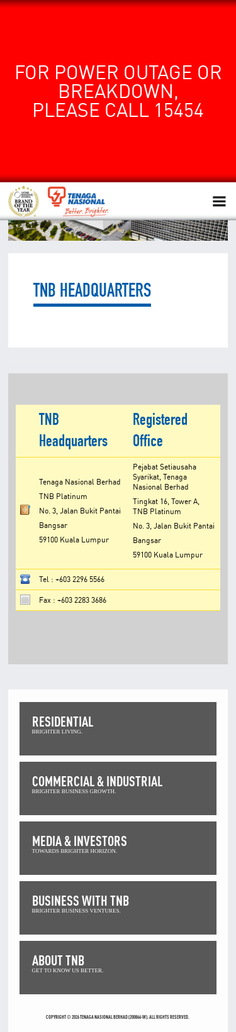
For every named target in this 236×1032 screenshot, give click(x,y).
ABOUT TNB (58, 960)
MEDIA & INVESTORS (79, 840)
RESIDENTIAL (62, 721)
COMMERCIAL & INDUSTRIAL (97, 781)
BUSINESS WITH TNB (80, 900)
